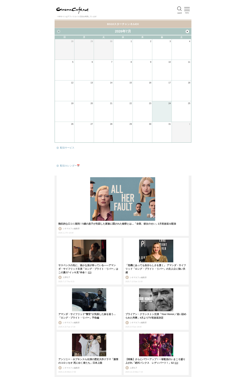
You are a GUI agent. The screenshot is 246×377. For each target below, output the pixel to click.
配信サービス (67, 147)
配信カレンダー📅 (70, 165)
